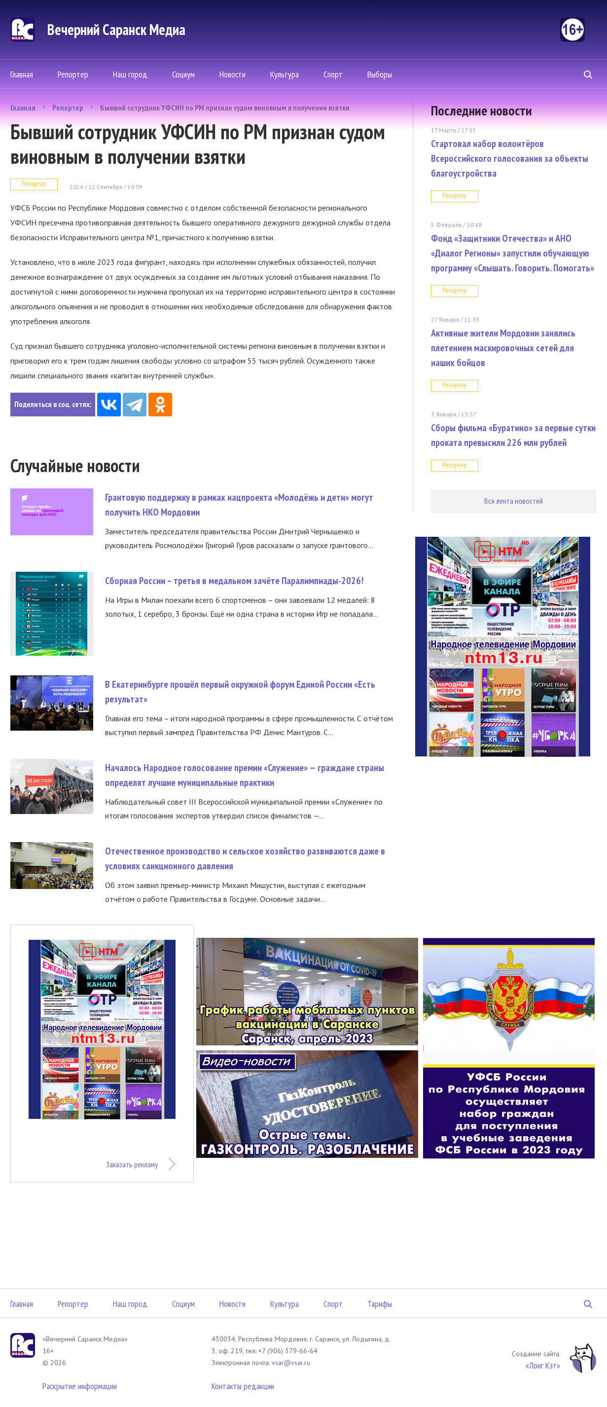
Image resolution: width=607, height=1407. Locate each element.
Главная (21, 74)
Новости (232, 74)
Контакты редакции (243, 1386)
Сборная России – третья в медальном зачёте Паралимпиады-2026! (234, 580)
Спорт (333, 74)
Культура (284, 74)
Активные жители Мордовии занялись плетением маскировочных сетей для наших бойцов (503, 348)
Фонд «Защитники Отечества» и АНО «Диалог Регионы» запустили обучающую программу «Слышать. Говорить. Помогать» (512, 253)
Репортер (73, 74)
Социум (183, 74)
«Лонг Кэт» (543, 1365)
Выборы (379, 74)
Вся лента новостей (513, 501)
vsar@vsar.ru (291, 1362)
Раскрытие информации (79, 1386)
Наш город (130, 74)
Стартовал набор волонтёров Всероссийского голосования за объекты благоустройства (509, 158)
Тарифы (379, 1303)
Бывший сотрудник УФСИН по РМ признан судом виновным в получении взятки (225, 107)
